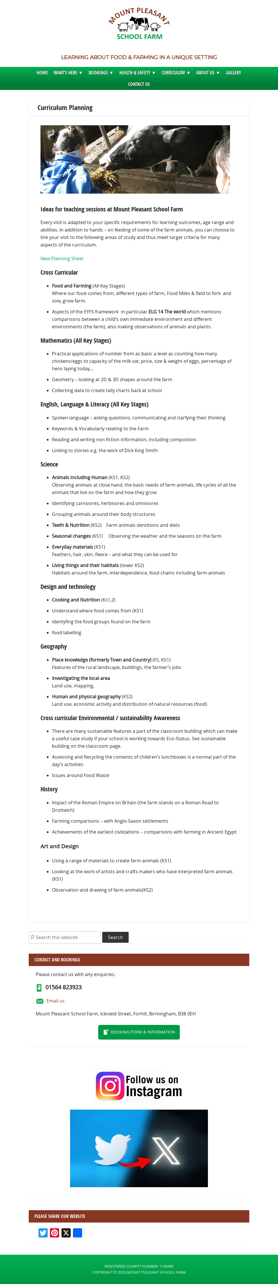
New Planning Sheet (62, 258)
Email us (56, 1001)
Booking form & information (143, 1032)
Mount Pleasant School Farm (139, 25)
